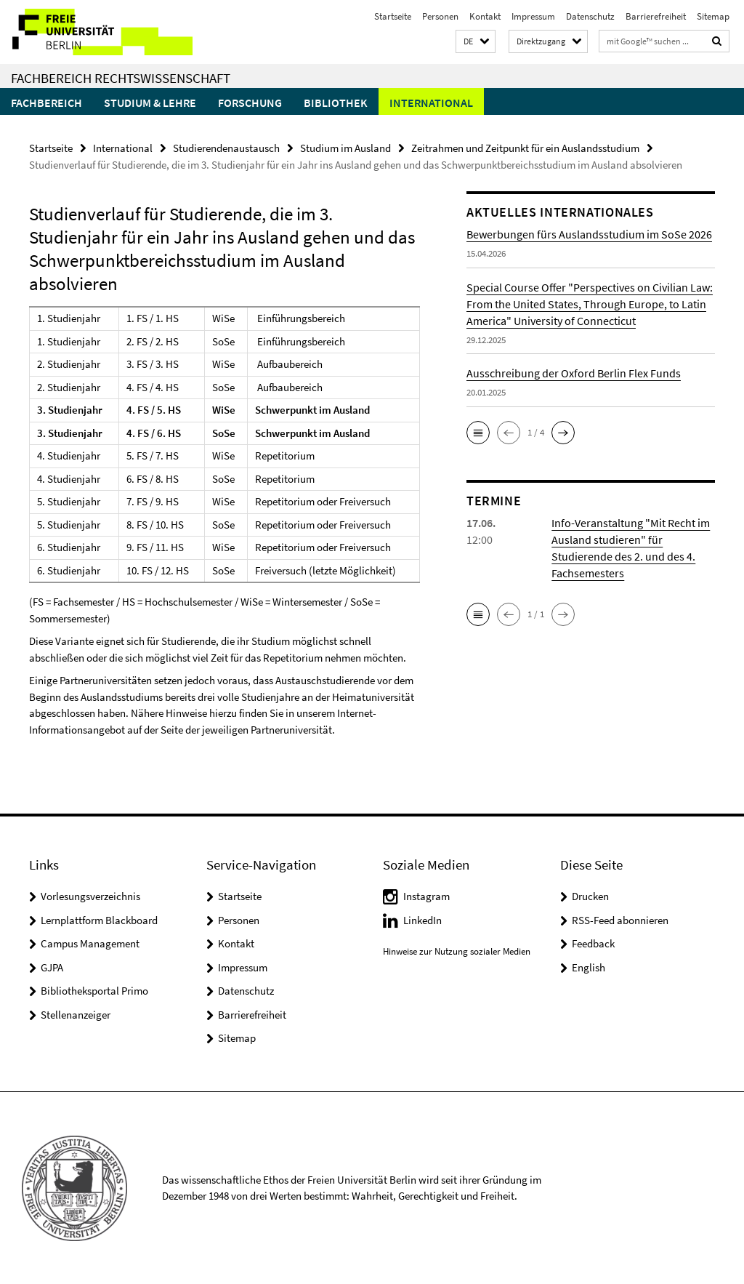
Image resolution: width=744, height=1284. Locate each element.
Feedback (593, 943)
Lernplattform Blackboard (99, 920)
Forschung (250, 102)
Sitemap (713, 16)
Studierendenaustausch (226, 148)
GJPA (52, 967)
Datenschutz (590, 16)
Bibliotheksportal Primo (94, 991)
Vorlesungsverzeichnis (90, 896)
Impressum (533, 16)
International (431, 102)
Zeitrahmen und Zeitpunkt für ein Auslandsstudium (525, 148)
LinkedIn (422, 920)
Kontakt (485, 16)
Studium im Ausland (345, 148)
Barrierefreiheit (656, 16)
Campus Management (90, 943)
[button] (476, 42)
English (588, 967)
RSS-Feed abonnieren (620, 920)
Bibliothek (336, 102)
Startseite (392, 16)
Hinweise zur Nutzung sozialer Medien (456, 950)
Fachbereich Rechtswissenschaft (120, 78)
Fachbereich (46, 102)
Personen (440, 16)
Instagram (426, 896)
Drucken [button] (590, 896)
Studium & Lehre (150, 102)
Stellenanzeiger (75, 1015)
